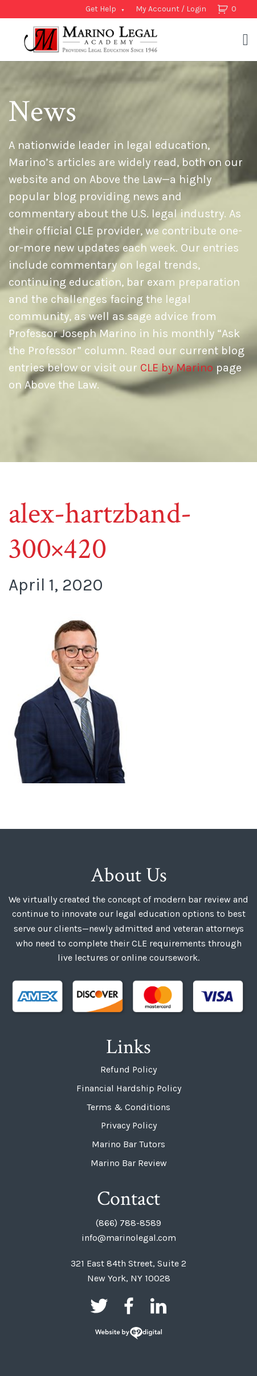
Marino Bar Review (129, 1163)
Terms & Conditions (128, 1107)
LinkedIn (158, 1306)
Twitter (99, 1306)
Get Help (100, 9)
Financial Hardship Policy (128, 1088)
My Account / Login (171, 9)
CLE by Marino (176, 367)
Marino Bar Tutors (128, 1144)
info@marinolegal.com (128, 1237)
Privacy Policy (129, 1125)
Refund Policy (128, 1069)
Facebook (129, 1306)
